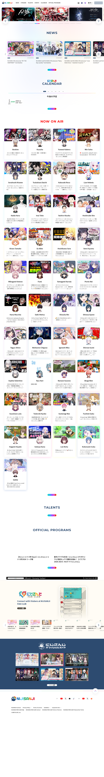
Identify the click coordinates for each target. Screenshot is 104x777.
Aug (34, 120)
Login (98, 3)
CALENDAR (44, 3)
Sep (43, 120)
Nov (61, 120)
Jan (78, 120)
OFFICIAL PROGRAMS (54, 3)
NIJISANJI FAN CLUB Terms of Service (52, 770)
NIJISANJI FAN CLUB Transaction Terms (73, 770)
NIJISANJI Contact (16, 768)
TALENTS (30, 3)
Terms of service (37, 768)
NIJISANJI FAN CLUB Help (17, 770)
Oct (52, 120)
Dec (69, 120)
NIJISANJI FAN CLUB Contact (33, 770)
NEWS (17, 3)
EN (90, 2)
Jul (25, 120)
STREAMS (23, 3)
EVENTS (37, 3)
